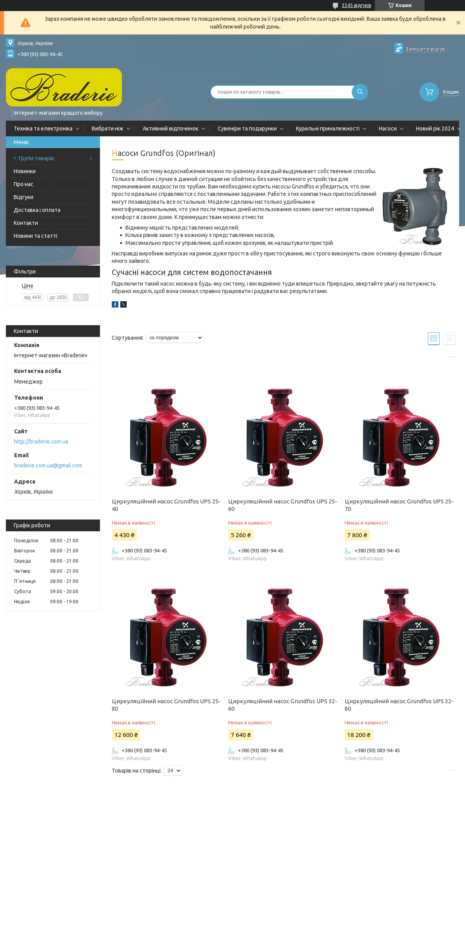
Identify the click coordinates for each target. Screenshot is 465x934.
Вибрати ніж (108, 128)
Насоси (388, 128)
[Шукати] (360, 92)
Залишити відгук (425, 49)
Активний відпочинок (170, 128)
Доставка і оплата (37, 210)
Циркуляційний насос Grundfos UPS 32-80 (399, 705)
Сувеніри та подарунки (247, 128)
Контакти (26, 223)
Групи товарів (36, 158)
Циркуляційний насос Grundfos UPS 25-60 (282, 505)
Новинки (25, 171)
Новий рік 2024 (435, 128)
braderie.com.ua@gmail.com (48, 465)
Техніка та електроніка (43, 128)
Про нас (23, 184)
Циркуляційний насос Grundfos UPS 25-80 (166, 705)
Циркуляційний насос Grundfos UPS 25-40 (166, 505)
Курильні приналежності (328, 128)
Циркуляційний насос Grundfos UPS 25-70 (399, 505)
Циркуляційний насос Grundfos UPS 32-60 (282, 705)
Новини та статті (35, 236)
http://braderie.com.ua (41, 441)
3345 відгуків (356, 5)
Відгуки (23, 197)
